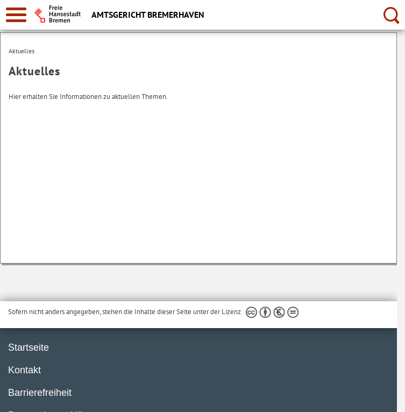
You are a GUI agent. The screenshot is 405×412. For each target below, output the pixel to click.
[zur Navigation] (16, 15)
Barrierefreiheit (40, 392)
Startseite (28, 347)
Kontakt (24, 370)
